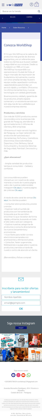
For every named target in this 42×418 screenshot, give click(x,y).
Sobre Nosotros (19, 27)
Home (4, 27)
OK (21, 309)
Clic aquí (17, 188)
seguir (21, 328)
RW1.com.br (29, 415)
